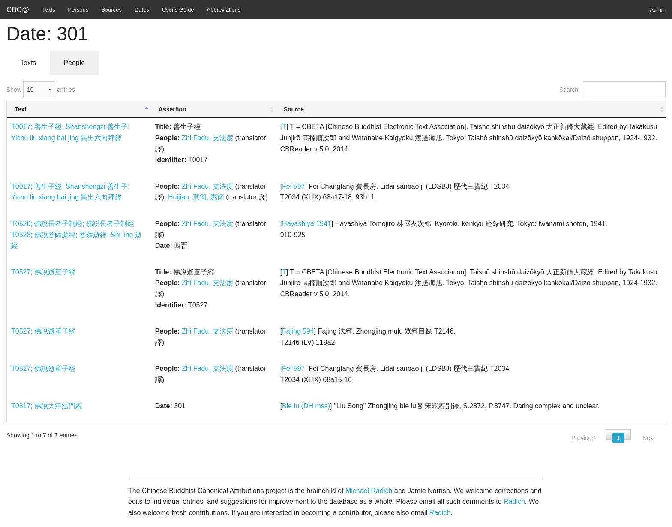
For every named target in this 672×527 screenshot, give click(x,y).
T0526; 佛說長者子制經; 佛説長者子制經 (72, 223)
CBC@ (17, 10)
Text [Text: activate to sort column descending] (21, 109)
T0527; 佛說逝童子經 (43, 272)
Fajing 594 (298, 331)
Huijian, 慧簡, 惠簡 (196, 197)
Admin (658, 9)
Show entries (40, 89)
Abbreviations (224, 9)
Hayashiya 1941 (306, 223)
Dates (142, 9)
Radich (514, 501)
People (74, 62)
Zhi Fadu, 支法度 (207, 138)
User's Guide (178, 9)
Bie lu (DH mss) (306, 406)
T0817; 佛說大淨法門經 (46, 406)
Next (648, 437)
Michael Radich (368, 490)
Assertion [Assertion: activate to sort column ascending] (172, 109)
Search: (612, 89)
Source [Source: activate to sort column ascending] (294, 109)
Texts (48, 9)
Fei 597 (293, 186)
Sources (111, 9)
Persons (78, 9)
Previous (582, 437)
